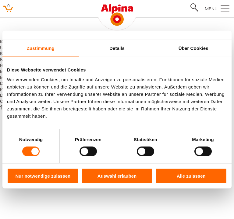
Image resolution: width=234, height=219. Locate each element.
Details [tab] (117, 48)
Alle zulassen (191, 175)
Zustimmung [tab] (41, 48)
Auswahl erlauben (117, 175)
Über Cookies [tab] (193, 48)
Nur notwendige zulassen (42, 175)
